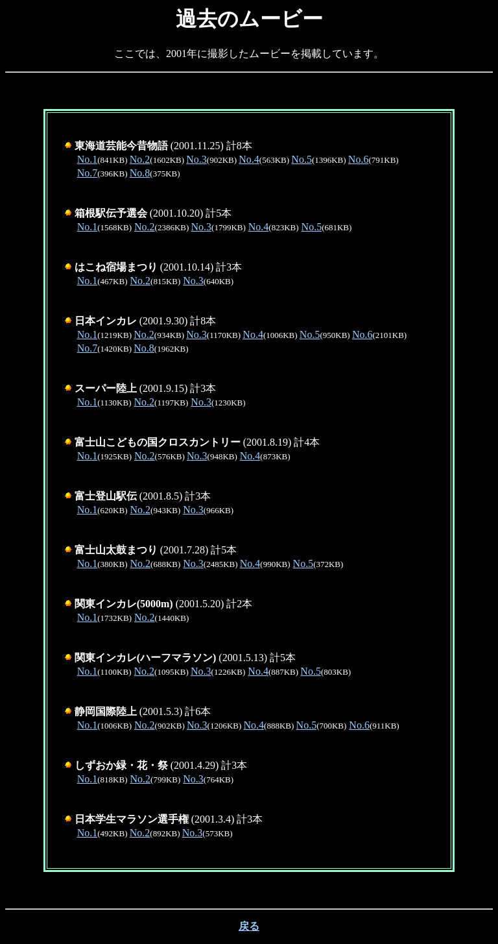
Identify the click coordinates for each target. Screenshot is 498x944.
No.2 (140, 159)
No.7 (87, 172)
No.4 (249, 159)
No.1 (87, 159)
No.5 (301, 159)
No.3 (196, 159)
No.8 (140, 172)
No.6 (358, 159)
